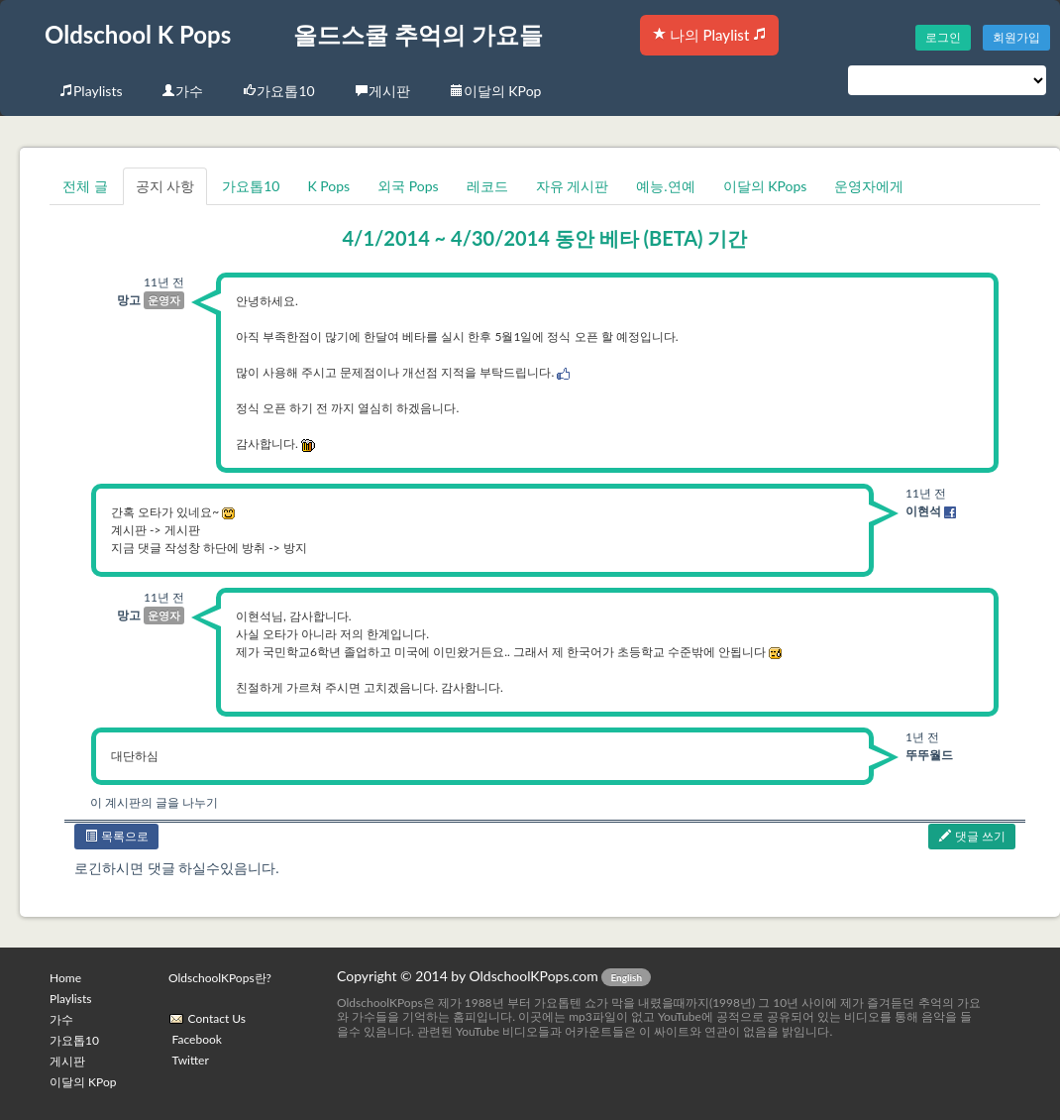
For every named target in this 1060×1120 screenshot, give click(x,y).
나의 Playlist (709, 35)
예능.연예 (665, 185)
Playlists (90, 90)
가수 (182, 90)
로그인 (943, 37)
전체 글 (85, 185)
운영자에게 (868, 185)
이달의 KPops (765, 185)
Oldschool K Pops (138, 34)
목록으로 (116, 836)
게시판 (382, 90)
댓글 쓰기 (972, 836)
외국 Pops (407, 185)
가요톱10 (278, 90)
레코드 (487, 185)
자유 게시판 (572, 185)
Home (65, 977)
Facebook (197, 1039)
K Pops (328, 185)
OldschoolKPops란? (219, 977)
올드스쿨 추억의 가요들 (418, 34)
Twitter (190, 1060)
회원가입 (1016, 37)
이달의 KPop (496, 90)
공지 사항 (165, 185)
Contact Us (217, 1018)
